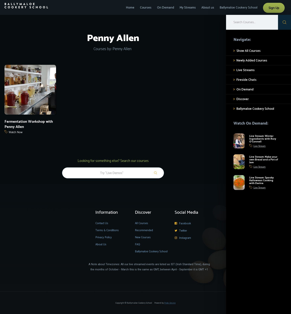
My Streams (188, 7)
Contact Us (101, 223)
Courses (145, 7)
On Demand (165, 7)
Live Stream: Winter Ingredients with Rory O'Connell (262, 139)
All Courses (141, 223)
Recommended (144, 230)
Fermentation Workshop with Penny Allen (28, 124)
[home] (26, 4)
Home (130, 7)
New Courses (143, 237)
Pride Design (170, 303)
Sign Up (274, 8)
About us (207, 7)
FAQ (137, 244)
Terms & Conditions (107, 230)
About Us (100, 244)
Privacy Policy (103, 237)
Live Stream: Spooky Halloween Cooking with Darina (261, 180)
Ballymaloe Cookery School (238, 7)
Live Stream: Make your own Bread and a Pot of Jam (263, 160)
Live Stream (260, 146)
